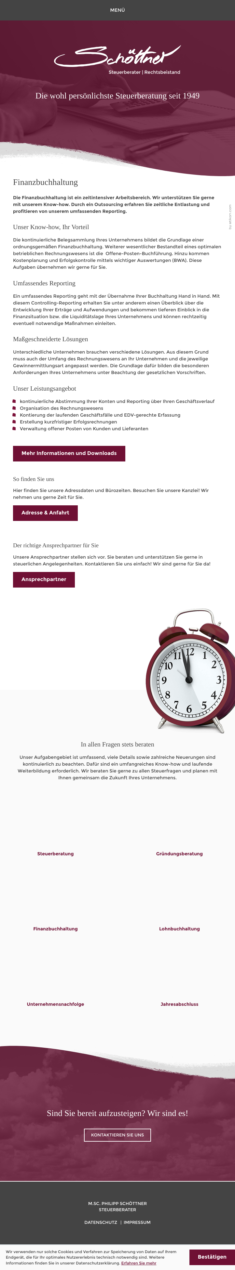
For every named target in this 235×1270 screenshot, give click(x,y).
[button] (117, 10)
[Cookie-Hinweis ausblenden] (212, 1257)
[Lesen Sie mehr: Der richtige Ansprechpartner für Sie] (44, 580)
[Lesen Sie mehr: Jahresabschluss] (179, 984)
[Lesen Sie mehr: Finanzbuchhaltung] (55, 909)
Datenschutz (100, 1222)
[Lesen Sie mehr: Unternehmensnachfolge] (55, 984)
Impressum (137, 1222)
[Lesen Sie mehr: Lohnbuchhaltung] (179, 909)
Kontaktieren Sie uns (117, 1135)
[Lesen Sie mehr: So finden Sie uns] (45, 513)
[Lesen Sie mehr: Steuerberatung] (55, 834)
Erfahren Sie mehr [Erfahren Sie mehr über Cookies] (139, 1263)
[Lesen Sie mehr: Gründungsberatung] (179, 834)
